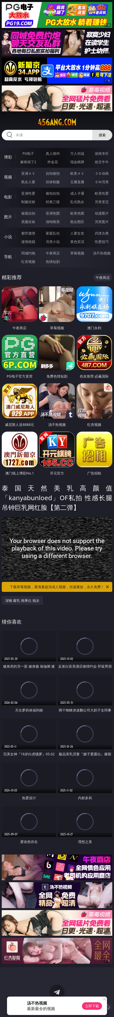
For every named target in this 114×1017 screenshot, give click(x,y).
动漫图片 (102, 213)
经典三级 (53, 201)
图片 (8, 217)
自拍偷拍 (53, 173)
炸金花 (53, 161)
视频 (8, 177)
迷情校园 (28, 241)
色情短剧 (53, 261)
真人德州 (53, 153)
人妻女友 (77, 233)
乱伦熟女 (77, 201)
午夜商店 (53, 253)
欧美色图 (77, 213)
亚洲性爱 (28, 193)
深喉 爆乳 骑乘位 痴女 (22, 600)
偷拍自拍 (53, 193)
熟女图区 (77, 221)
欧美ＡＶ (77, 173)
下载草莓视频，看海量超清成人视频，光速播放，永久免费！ (60, 587)
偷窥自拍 (28, 213)
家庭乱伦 (53, 233)
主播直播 (77, 181)
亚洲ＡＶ (28, 173)
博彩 (8, 157)
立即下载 (92, 1006)
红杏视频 (28, 261)
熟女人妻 (28, 181)
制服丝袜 (28, 201)
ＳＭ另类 (102, 181)
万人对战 (77, 153)
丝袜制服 (53, 181)
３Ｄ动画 (102, 173)
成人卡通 (77, 193)
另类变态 (102, 201)
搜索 (102, 135)
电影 (8, 197)
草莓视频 (77, 253)
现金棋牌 (77, 161)
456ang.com (57, 122)
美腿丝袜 (28, 221)
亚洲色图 (53, 213)
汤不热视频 (101, 253)
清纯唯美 (53, 221)
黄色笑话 (77, 241)
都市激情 (28, 233)
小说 (8, 236)
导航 (8, 256)
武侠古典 (102, 233)
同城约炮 (28, 253)
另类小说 (53, 241)
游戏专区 (102, 153)
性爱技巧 (102, 241)
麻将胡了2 (28, 161)
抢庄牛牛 (102, 161)
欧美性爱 (102, 193)
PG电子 (28, 153)
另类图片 (102, 221)
